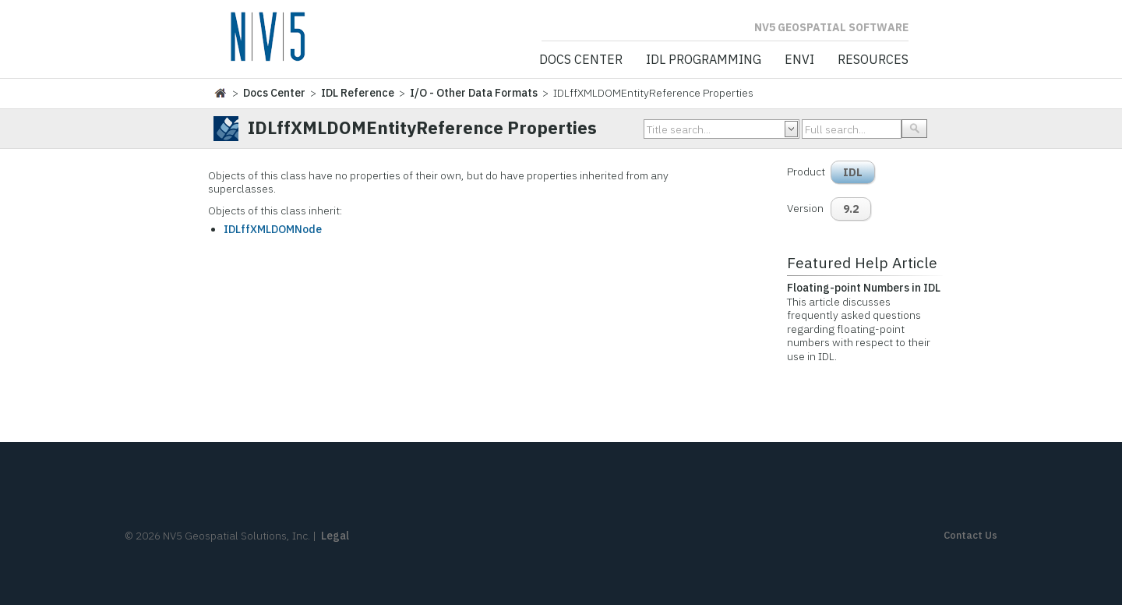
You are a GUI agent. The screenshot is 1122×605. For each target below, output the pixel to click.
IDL (853, 172)
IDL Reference (357, 93)
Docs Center (581, 60)
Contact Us (970, 535)
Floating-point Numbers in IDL (863, 288)
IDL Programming (703, 60)
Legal (335, 536)
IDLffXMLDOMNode (273, 229)
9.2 (851, 209)
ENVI (799, 60)
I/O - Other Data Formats (474, 93)
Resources (873, 60)
